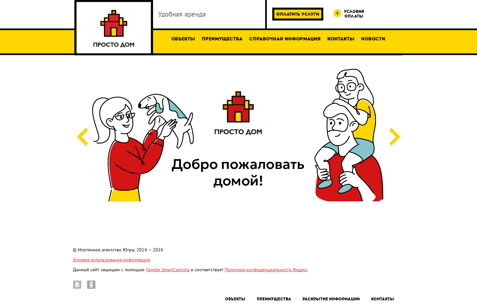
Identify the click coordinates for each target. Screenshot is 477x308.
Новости (373, 39)
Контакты (340, 39)
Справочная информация (285, 39)
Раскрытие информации (331, 299)
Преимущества (222, 39)
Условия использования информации (111, 259)
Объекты (183, 39)
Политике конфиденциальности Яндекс (266, 269)
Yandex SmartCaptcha (167, 269)
